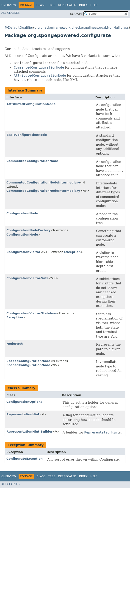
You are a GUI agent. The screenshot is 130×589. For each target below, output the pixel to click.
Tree (51, 5)
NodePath (14, 343)
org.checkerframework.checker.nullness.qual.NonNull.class (81, 27)
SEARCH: (76, 13)
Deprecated (67, 5)
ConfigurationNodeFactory (28, 230)
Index (83, 5)
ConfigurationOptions (24, 401)
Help (93, 5)
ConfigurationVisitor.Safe (27, 278)
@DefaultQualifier (19, 27)
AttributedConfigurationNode (30, 104)
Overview (8, 5)
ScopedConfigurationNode (28, 361)
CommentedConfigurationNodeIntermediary (43, 182)
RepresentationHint (22, 414)
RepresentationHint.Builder (29, 431)
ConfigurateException (24, 458)
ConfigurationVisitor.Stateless (31, 313)
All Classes (10, 12)
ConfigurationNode (22, 213)
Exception (72, 252)
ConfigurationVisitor (23, 252)
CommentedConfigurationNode (32, 161)
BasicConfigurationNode (26, 134)
